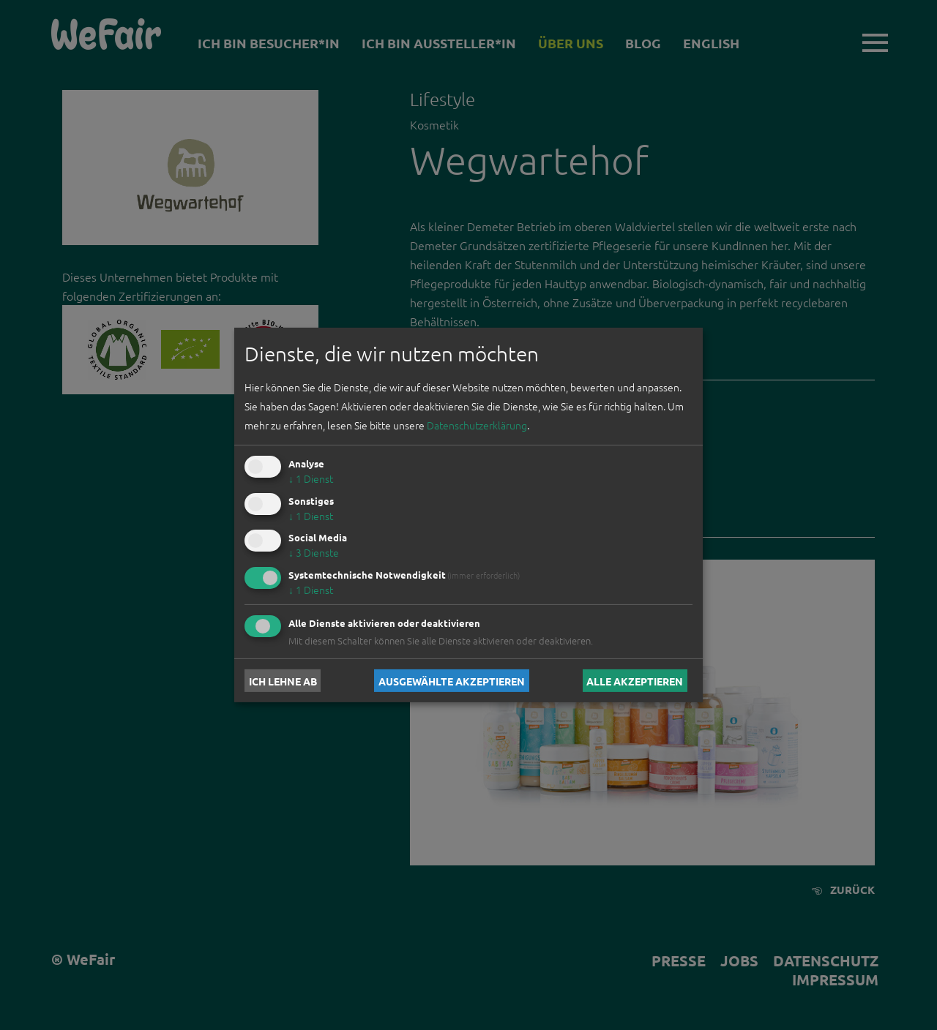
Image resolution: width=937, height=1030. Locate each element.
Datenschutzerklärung (477, 425)
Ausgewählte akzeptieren (451, 680)
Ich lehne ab (283, 680)
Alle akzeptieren (634, 680)
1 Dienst (310, 478)
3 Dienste (313, 552)
